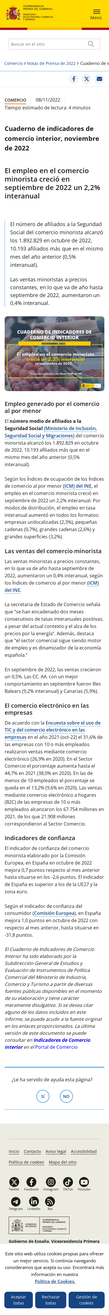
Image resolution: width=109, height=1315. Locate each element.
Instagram (50, 1189)
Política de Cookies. (55, 1281)
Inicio (14, 1151)
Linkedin (33, 1208)
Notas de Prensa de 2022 (51, 63)
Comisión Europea (54, 913)
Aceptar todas (18, 1300)
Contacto (32, 1151)
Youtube (84, 1189)
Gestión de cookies (86, 1300)
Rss (50, 1208)
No (68, 1096)
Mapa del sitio (62, 1162)
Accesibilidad (84, 1151)
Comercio (13, 63)
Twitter (14, 1189)
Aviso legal (56, 1151)
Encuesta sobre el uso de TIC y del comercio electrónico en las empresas (53, 730)
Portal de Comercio (56, 1047)
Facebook (31, 1189)
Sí (45, 1096)
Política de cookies (26, 1162)
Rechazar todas (51, 1300)
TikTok (68, 1189)
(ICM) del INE (77, 486)
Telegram (16, 1208)
